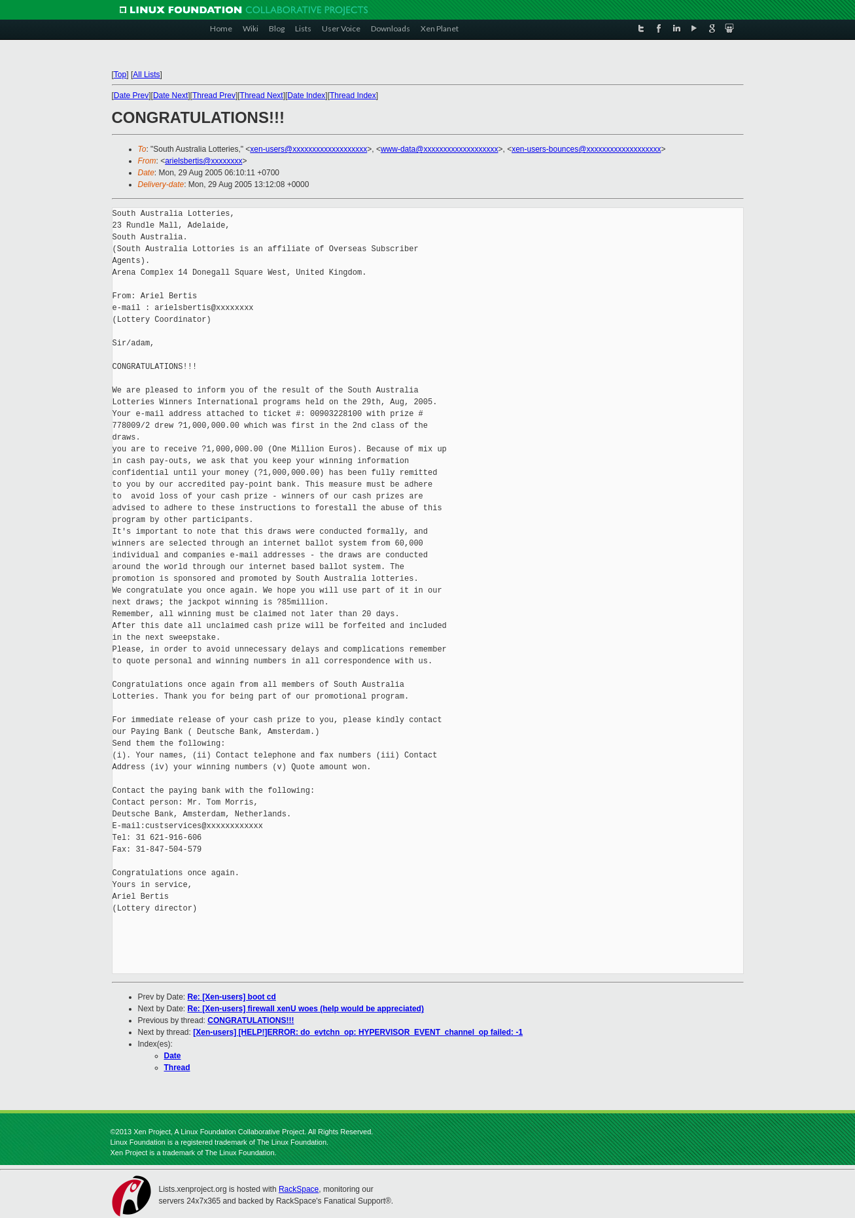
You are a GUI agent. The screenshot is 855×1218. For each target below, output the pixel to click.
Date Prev (131, 95)
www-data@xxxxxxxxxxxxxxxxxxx (439, 149)
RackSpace (299, 1189)
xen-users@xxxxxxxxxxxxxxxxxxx (308, 149)
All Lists (146, 74)
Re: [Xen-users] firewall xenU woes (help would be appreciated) (306, 1008)
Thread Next (261, 95)
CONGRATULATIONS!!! (250, 1020)
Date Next (170, 95)
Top (120, 74)
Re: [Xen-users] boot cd (232, 996)
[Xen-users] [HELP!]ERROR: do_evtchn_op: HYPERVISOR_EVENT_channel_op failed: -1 (358, 1032)
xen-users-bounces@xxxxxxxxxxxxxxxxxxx (586, 149)
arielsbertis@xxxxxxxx (203, 160)
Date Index (306, 95)
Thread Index (353, 95)
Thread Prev (214, 95)
